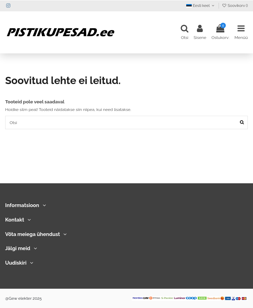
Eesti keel (200, 5)
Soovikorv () (235, 5)
